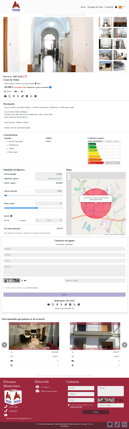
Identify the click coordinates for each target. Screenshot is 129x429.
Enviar (64, 295)
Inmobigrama (64, 426)
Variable (23, 220)
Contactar (109, 7)
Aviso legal (84, 424)
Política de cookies (74, 424)
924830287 (69, 244)
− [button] (69, 178)
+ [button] (69, 175)
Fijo (7, 220)
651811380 (60, 244)
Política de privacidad (61, 424)
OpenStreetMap (114, 234)
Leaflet (106, 234)
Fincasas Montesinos (47, 424)
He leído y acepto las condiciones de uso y (22, 287)
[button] (4, 345)
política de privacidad (32, 287)
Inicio (83, 7)
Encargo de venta (95, 7)
